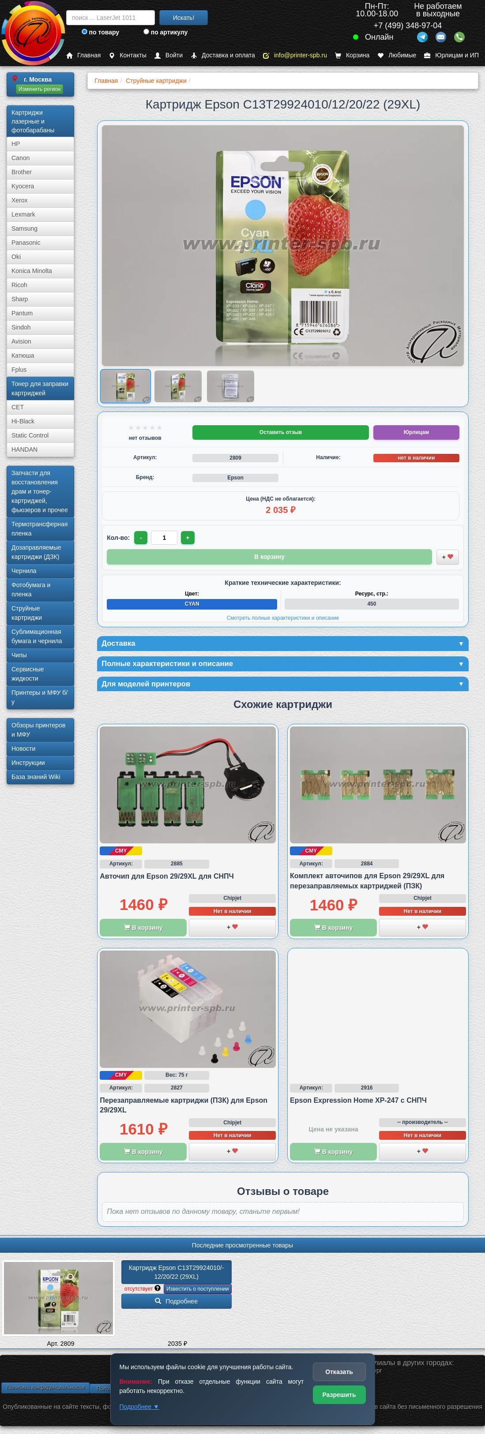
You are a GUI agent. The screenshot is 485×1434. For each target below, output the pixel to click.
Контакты (127, 55)
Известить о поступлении (197, 1291)
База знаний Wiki (35, 776)
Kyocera (22, 186)
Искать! (184, 17)
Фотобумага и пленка (30, 589)
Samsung (24, 228)
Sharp (19, 299)
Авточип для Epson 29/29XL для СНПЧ (166, 878)
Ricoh (19, 284)
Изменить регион (39, 89)
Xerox (19, 200)
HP (15, 143)
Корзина (352, 55)
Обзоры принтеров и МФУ (38, 730)
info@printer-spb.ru (295, 55)
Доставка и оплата (223, 55)
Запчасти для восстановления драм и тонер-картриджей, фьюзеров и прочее (39, 491)
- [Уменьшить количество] (141, 537)
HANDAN (24, 449)
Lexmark (23, 214)
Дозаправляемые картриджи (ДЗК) (36, 552)
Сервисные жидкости (27, 674)
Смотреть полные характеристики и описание (283, 617)
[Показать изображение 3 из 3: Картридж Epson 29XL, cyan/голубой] (230, 386)
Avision (21, 341)
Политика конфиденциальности (45, 1389)
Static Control (30, 435)
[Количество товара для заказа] (165, 538)
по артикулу (165, 32)
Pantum (22, 313)
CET (17, 407)
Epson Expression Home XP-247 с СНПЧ (358, 1102)
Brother (21, 172)
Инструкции (28, 762)
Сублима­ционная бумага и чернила (36, 636)
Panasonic (25, 242)
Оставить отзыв (280, 432)
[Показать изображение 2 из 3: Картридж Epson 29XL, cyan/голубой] (178, 386)
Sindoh (21, 327)
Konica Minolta (31, 270)
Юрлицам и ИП (451, 55)
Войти (168, 55)
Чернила (23, 570)
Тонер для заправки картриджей (39, 388)
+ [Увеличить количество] (189, 537)
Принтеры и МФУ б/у (39, 697)
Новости (23, 748)
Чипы (19, 655)
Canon (20, 157)
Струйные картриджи (26, 613)
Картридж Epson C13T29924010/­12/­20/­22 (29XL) (176, 1274)
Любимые (396, 55)
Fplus (18, 369)
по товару (100, 32)
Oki (16, 256)
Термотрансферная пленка (39, 528)
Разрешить (339, 1394)
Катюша (22, 355)
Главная (83, 55)
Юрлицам (416, 432)
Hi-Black (22, 421)
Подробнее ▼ (139, 1406)
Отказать (339, 1371)
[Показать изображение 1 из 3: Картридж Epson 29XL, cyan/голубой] (125, 386)
